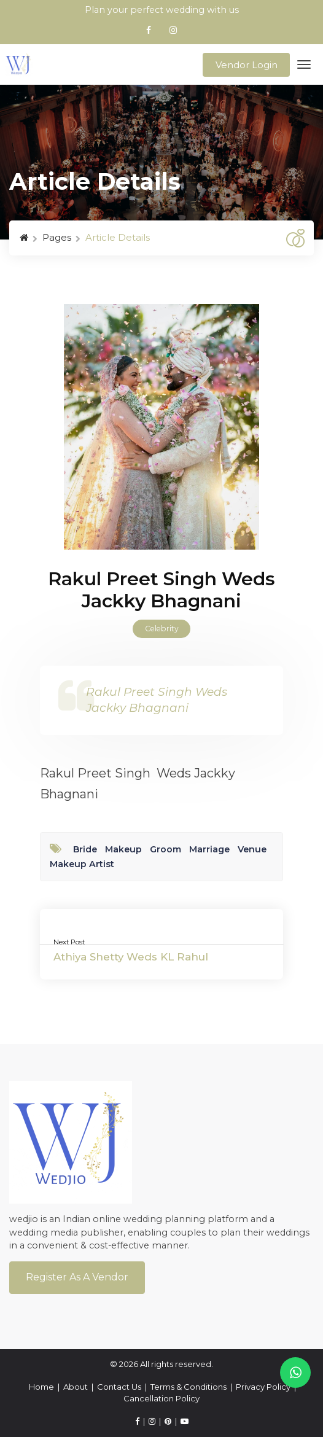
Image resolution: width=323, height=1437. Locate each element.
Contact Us (119, 1387)
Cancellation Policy (161, 1398)
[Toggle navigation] (304, 65)
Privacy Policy (263, 1387)
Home (41, 1387)
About (75, 1387)
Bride (85, 849)
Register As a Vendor (77, 1277)
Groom (165, 849)
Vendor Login (247, 65)
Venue (252, 849)
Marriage (209, 849)
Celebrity (162, 628)
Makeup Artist (82, 864)
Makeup (123, 849)
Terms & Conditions (188, 1387)
